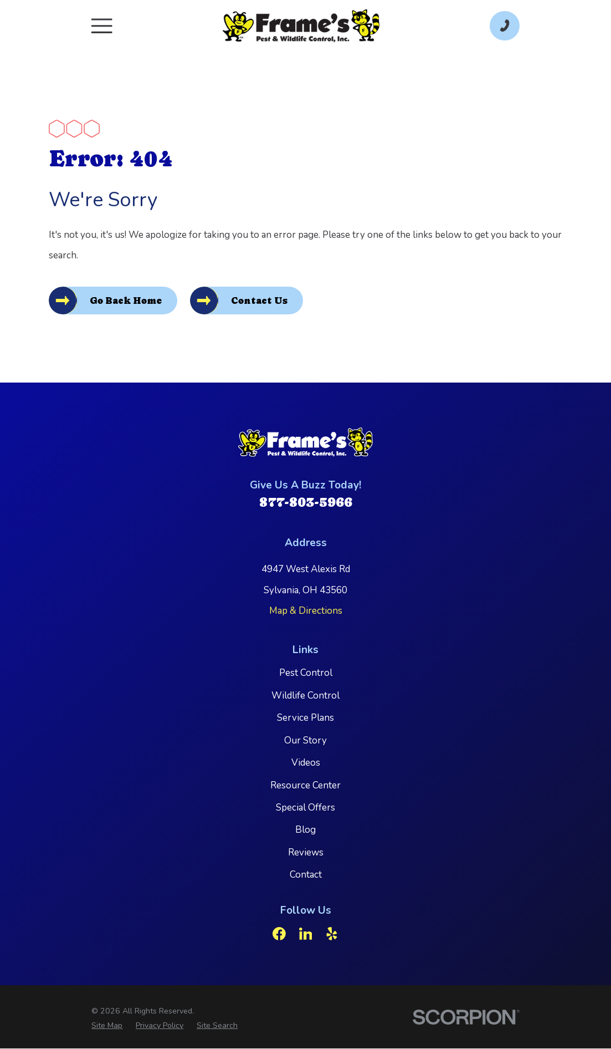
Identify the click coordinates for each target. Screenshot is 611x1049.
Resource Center (305, 785)
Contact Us (261, 301)
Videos (305, 763)
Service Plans (305, 718)
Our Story (305, 740)
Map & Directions (305, 611)
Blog (305, 830)
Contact (306, 875)
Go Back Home (127, 301)
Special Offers (305, 808)
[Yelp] (331, 934)
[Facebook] (279, 934)
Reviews (306, 853)
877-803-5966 (305, 503)
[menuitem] (106, 1026)
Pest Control (305, 673)
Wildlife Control (305, 696)
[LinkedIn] (305, 934)
